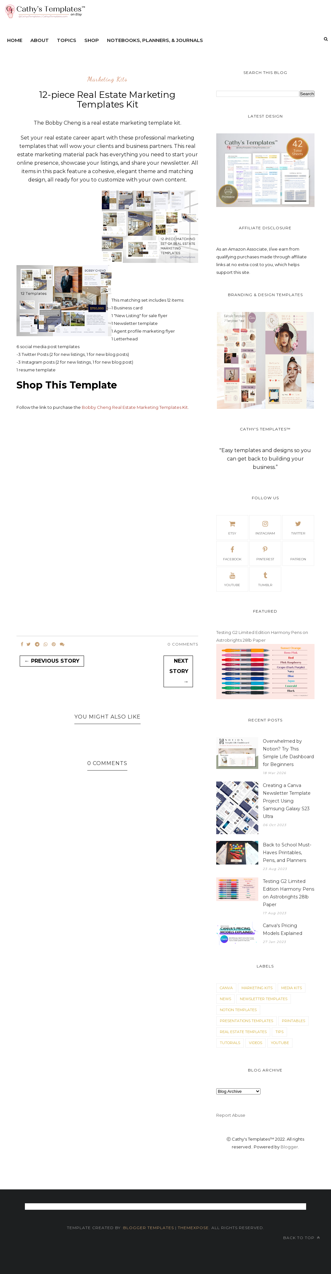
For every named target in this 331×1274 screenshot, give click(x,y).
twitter (298, 527)
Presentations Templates (246, 1021)
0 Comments (182, 644)
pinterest (265, 552)
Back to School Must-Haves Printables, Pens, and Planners (287, 852)
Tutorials (230, 1043)
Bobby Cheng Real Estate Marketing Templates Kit (135, 407)
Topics (66, 40)
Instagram (265, 527)
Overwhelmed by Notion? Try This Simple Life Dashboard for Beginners (288, 752)
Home (14, 40)
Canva (226, 988)
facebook (232, 552)
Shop (91, 40)
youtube (232, 578)
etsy (232, 527)
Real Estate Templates (243, 1032)
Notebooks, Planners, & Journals (155, 40)
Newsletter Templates (263, 999)
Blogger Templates (148, 1227)
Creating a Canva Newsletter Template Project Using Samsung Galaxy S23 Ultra (287, 800)
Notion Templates (238, 1010)
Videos (255, 1043)
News (225, 999)
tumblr (265, 578)
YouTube (280, 1043)
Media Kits (291, 988)
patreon (298, 552)
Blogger (289, 1146)
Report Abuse (230, 1115)
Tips (279, 1032)
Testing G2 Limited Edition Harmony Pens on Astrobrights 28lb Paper (288, 892)
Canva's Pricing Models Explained (282, 929)
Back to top (301, 1237)
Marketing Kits (107, 79)
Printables (293, 1021)
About (39, 40)
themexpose (193, 1227)
